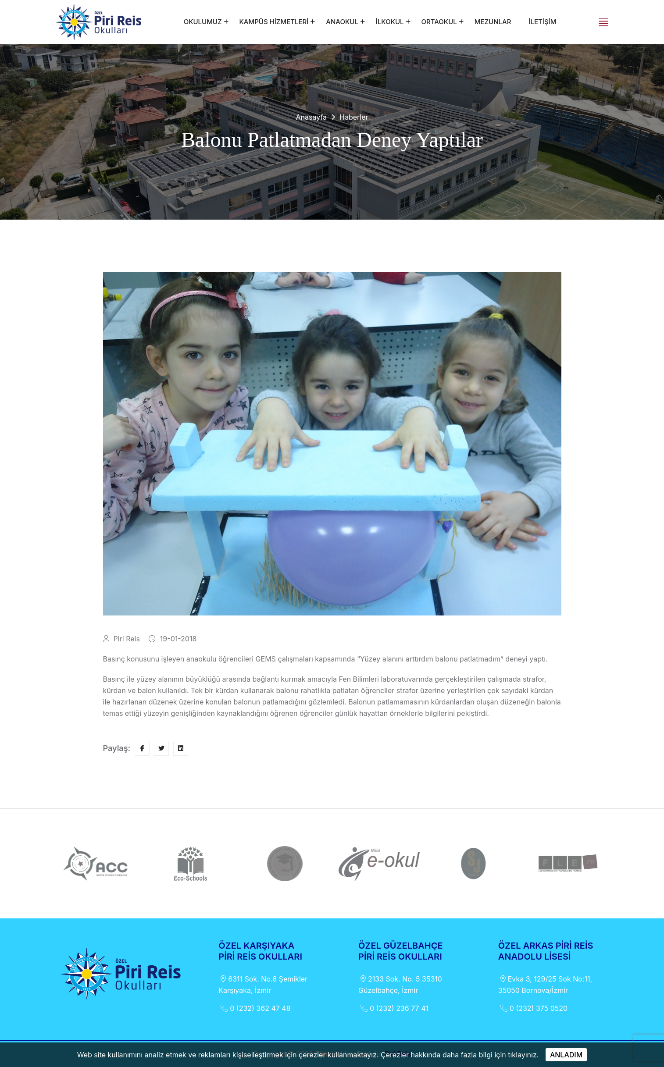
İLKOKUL (390, 22)
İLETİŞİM (542, 22)
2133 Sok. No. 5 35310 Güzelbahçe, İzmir (400, 984)
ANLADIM (566, 1054)
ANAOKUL (342, 22)
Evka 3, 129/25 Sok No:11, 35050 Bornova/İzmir (545, 984)
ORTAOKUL (439, 22)
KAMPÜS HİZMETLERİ (274, 22)
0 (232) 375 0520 (533, 1008)
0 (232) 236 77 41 (393, 1008)
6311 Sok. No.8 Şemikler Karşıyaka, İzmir (262, 984)
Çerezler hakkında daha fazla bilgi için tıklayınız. (460, 1054)
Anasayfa (311, 117)
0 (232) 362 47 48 (254, 1008)
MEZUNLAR (493, 22)
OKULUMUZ (203, 22)
